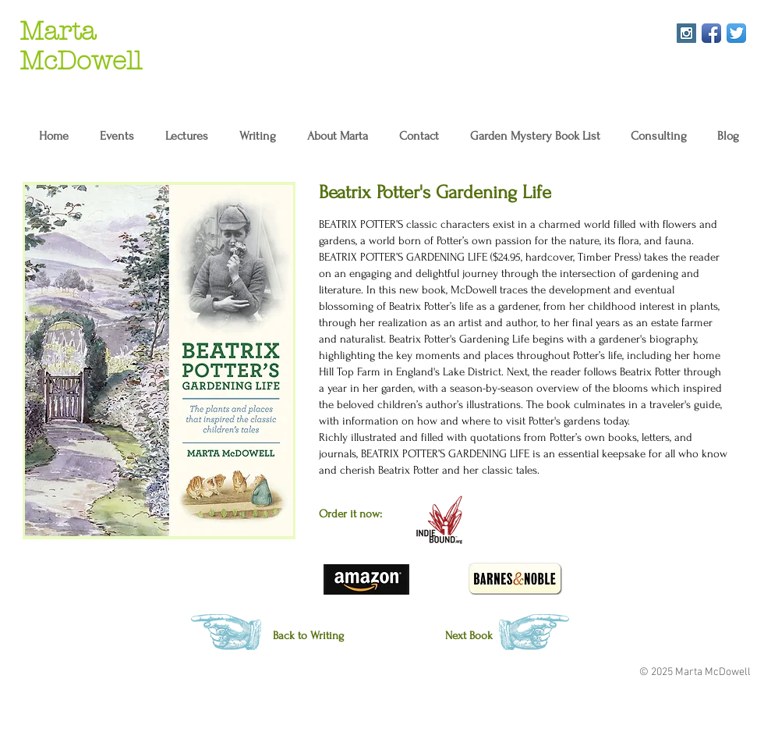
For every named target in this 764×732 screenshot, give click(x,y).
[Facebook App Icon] (711, 33)
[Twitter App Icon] (736, 33)
